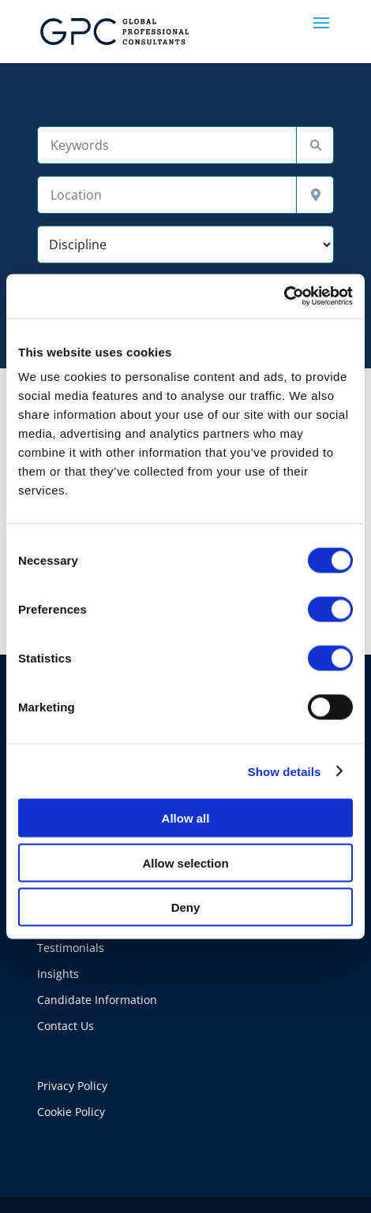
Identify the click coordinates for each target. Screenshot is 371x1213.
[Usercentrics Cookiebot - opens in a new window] (284, 296)
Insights (58, 973)
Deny (185, 907)
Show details (284, 771)
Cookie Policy (71, 1111)
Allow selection (185, 862)
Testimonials (70, 947)
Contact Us (65, 1025)
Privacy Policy (72, 1085)
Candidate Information (97, 999)
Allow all (186, 818)
